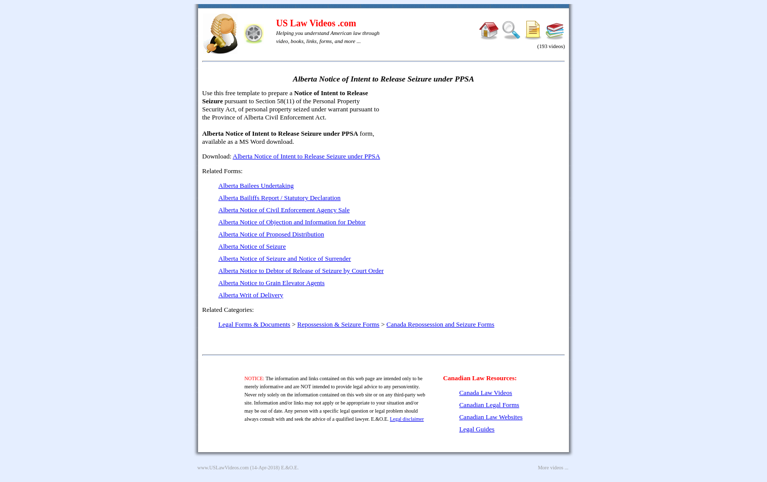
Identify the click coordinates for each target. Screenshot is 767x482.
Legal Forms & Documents (254, 324)
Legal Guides (476, 429)
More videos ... (553, 467)
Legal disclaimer (407, 419)
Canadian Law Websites (490, 417)
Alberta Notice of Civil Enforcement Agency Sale (284, 210)
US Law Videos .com (316, 23)
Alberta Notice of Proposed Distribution (271, 234)
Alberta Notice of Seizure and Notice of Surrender (284, 258)
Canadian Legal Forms (489, 405)
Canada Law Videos (485, 392)
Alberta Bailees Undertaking (256, 185)
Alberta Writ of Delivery (250, 295)
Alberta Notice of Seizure (252, 246)
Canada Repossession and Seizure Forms (440, 324)
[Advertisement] (478, 162)
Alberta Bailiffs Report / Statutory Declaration (279, 198)
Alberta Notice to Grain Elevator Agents (271, 283)
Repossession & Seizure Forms (338, 324)
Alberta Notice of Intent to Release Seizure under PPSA (306, 156)
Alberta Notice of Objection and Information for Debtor (292, 222)
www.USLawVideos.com (223, 467)
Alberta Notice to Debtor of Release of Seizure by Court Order (301, 270)
